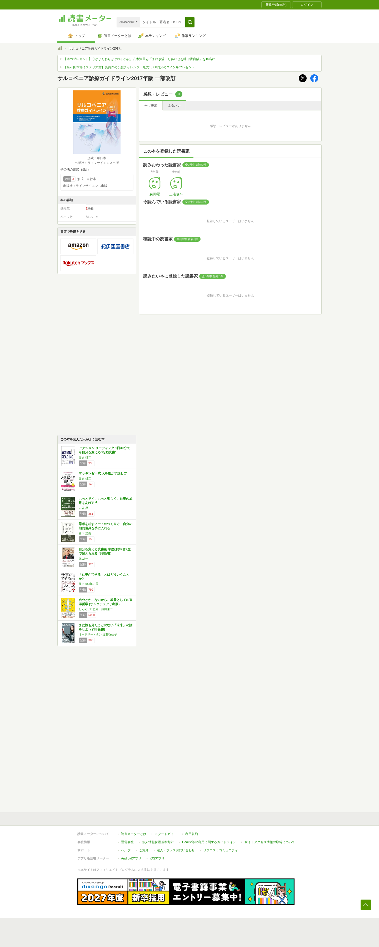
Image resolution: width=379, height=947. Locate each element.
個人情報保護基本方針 (158, 842)
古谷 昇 (83, 507)
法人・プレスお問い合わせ (176, 850)
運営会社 (127, 842)
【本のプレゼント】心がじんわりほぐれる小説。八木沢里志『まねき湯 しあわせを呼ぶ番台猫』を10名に (139, 59)
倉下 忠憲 (85, 533)
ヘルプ (126, 850)
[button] (190, 22)
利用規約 (191, 834)
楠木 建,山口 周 (88, 583)
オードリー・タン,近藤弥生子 (98, 634)
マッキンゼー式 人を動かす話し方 (103, 473)
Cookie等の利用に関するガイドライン (209, 842)
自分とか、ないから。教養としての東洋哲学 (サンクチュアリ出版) (105, 602)
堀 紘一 (83, 558)
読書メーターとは (133, 834)
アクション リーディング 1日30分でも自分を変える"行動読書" (104, 450)
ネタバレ (174, 106)
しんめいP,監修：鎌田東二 (96, 609)
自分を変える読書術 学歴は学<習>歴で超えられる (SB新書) (105, 551)
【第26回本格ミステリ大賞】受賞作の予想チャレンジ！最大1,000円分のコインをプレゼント (129, 67)
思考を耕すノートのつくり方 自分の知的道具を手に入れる (105, 526)
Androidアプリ (131, 858)
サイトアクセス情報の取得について (270, 842)
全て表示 (150, 106)
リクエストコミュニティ (220, 850)
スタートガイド (166, 834)
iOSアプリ (157, 858)
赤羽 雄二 (85, 457)
